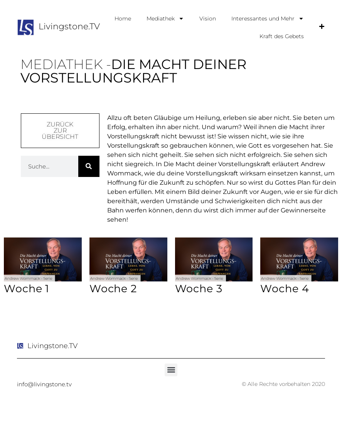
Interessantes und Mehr (267, 18)
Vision (207, 18)
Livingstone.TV (69, 26)
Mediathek (165, 18)
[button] (171, 370)
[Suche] (88, 166)
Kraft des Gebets (281, 36)
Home (123, 18)
